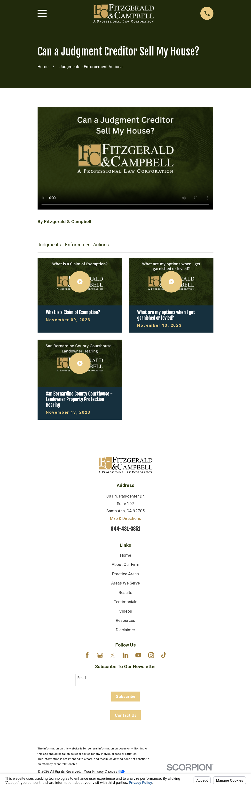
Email (82, 678)
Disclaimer (125, 629)
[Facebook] (87, 655)
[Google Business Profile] (100, 655)
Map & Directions (125, 518)
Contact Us (125, 715)
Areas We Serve (125, 583)
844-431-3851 (125, 529)
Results (125, 592)
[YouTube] (138, 655)
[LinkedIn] (125, 655)
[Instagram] (151, 655)
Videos (125, 611)
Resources (125, 620)
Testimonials (125, 601)
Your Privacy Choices (104, 771)
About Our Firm (125, 564)
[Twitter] (113, 655)
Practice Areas (125, 573)
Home (125, 555)
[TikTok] (164, 655)
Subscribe (125, 696)
